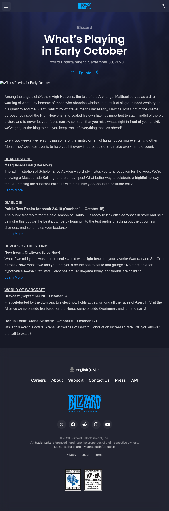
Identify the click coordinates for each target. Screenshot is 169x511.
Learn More (14, 190)
